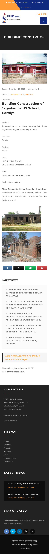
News (6, 455)
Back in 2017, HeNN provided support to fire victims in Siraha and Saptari (24, 293)
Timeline (7, 451)
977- (37, 2)
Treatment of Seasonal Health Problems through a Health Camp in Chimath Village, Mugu (24, 305)
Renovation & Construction (22, 94)
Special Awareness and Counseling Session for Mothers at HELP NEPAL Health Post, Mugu (24, 317)
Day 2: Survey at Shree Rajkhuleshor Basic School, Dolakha (21, 341)
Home (6, 441)
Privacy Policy (10, 458)
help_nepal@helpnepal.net (17, 2)
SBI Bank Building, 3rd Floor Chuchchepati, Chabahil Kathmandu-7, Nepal (16, 406)
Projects (7, 448)
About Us (8, 445)
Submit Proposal (27, 7)
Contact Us (8, 462)
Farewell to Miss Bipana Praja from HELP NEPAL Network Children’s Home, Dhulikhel (23, 329)
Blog (19, 7)
